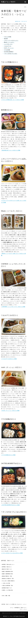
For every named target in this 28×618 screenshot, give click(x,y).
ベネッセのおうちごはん (10, 53)
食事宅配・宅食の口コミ (7, 566)
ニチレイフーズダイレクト (11, 40)
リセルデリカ (7, 46)
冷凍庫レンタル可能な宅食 (7, 590)
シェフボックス (8, 44)
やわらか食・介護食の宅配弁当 (8, 580)
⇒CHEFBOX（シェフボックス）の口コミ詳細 (13, 306)
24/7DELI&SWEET (9, 51)
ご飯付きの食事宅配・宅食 (7, 585)
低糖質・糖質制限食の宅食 (7, 571)
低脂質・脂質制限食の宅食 (7, 573)
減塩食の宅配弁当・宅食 (7, 576)
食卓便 (6, 38)
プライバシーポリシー (14, 613)
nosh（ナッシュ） (9, 47)
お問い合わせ (23, 613)
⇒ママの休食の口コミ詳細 (8, 454)
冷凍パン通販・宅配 (6, 595)
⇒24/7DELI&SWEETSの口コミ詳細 (10, 505)
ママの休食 (7, 49)
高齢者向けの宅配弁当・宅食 (8, 578)
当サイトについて (5, 613)
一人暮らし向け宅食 (6, 583)
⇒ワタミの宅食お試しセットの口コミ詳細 (12, 99)
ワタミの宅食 (7, 36)
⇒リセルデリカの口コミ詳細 (9, 358)
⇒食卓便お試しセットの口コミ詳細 (10, 150)
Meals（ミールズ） (9, 42)
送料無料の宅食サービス (7, 587)
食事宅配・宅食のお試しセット (8, 564)
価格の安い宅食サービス (7, 569)
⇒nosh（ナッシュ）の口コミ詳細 (10, 410)
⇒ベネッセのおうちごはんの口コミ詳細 (12, 553)
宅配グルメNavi (8, 2)
